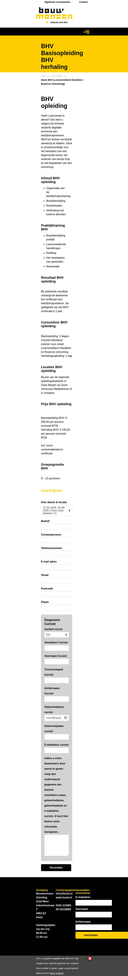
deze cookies (57, 973)
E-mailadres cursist (56, 744)
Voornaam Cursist (55, 656)
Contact (83, 2)
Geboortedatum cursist (54, 710)
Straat (44, 575)
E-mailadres (82, 897)
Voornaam (81, 909)
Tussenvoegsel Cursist (53, 672)
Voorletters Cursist (56, 642)
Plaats (45, 602)
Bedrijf (45, 521)
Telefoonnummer (51, 548)
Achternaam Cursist (51, 691)
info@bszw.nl (64, 893)
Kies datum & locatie (54, 502)
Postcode (47, 588)
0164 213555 (63, 905)
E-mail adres (49, 561)
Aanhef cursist (53, 629)
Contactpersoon (51, 534)
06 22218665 (63, 909)
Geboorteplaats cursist (54, 729)
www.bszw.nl (64, 897)
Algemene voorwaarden (57, 2)
